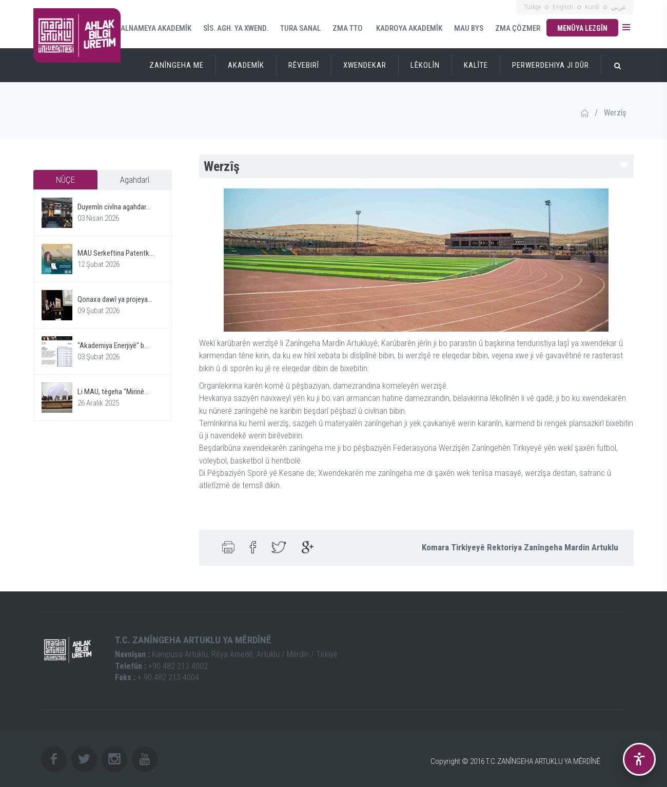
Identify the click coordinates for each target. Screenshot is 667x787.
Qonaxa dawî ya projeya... (114, 299)
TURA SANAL (300, 28)
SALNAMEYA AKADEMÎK (153, 28)
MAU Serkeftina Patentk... (115, 253)
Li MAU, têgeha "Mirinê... (113, 391)
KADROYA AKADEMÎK (408, 28)
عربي (618, 7)
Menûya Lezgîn (582, 28)
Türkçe (532, 7)
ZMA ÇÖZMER (517, 28)
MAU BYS (468, 28)
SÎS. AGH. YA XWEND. (235, 28)
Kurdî (592, 7)
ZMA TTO (347, 28)
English (563, 7)
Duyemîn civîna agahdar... (113, 207)
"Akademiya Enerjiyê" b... (113, 345)
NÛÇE (65, 180)
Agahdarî (134, 180)
